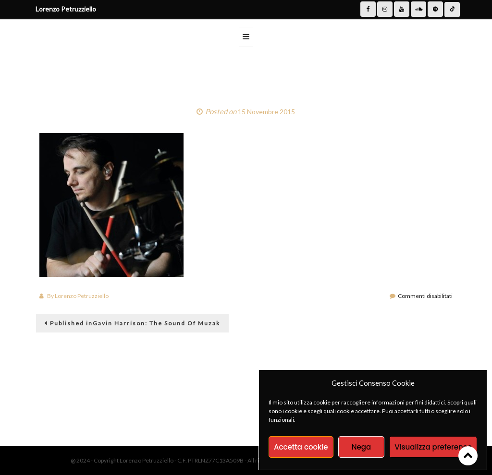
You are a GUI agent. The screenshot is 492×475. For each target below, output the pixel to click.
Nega (361, 447)
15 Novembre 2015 (266, 111)
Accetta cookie (301, 447)
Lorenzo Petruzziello (82, 295)
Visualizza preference (433, 447)
